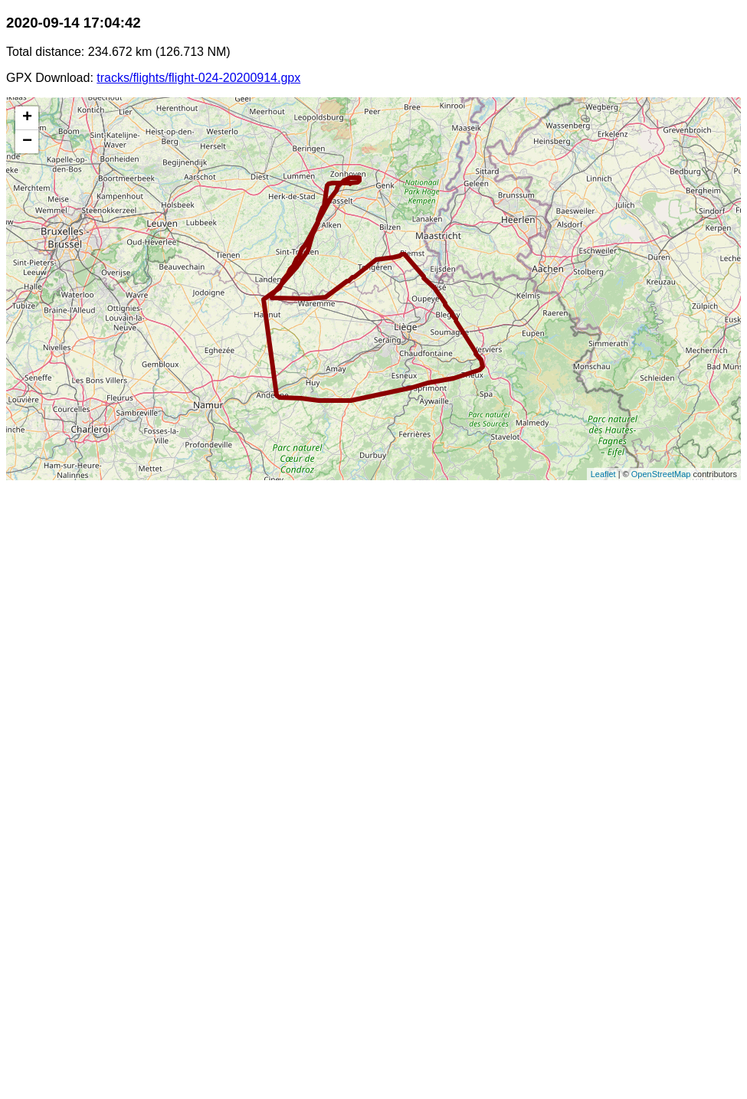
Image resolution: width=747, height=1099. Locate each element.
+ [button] (27, 117)
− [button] (27, 141)
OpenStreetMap (661, 474)
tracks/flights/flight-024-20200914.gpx (198, 77)
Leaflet (603, 474)
